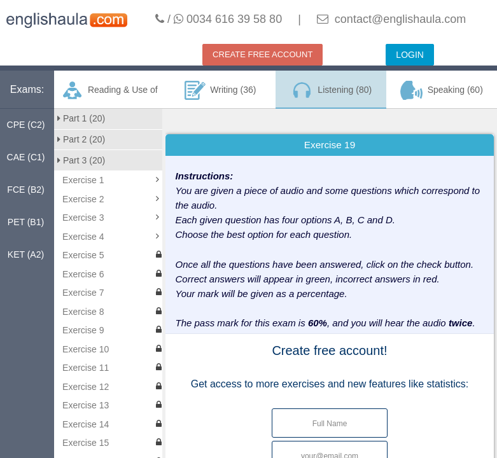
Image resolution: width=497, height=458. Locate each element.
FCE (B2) (25, 189)
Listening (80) (331, 90)
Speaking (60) (441, 90)
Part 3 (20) (81, 160)
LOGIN (410, 55)
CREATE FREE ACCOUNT (262, 54)
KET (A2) (26, 254)
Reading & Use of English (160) (109, 95)
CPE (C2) (26, 125)
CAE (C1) (26, 157)
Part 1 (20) (81, 118)
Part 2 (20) (81, 139)
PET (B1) (26, 222)
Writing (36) (220, 90)
